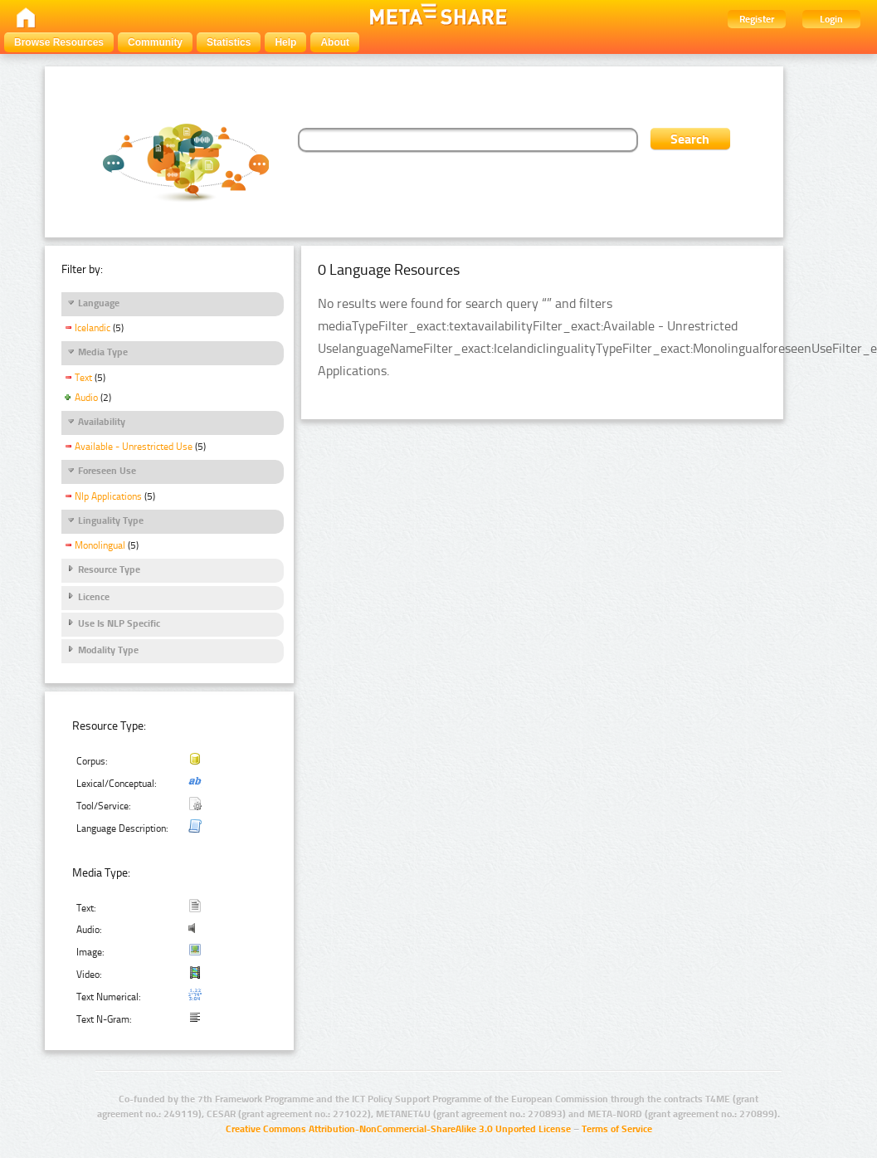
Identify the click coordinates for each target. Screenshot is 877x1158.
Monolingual (100, 545)
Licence (94, 597)
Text (83, 378)
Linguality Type (111, 520)
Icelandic (92, 328)
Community (155, 42)
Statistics (229, 42)
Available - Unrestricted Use (133, 446)
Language (98, 303)
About (334, 42)
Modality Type (108, 650)
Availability (101, 422)
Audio (86, 397)
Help (285, 42)
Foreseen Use (107, 470)
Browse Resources (59, 42)
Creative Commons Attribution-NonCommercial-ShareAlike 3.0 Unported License (398, 1129)
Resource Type (109, 569)
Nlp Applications (108, 496)
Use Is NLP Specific (119, 623)
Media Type (103, 352)
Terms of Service (617, 1129)
